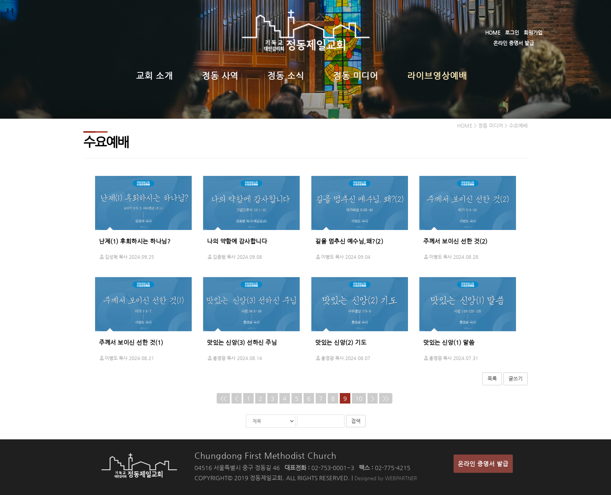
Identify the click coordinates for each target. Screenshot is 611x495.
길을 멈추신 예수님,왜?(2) (349, 241)
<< (223, 398)
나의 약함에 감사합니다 (237, 241)
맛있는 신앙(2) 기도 (340, 342)
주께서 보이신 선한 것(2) (455, 241)
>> (386, 398)
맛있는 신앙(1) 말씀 (448, 342)
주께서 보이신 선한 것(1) (131, 342)
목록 (492, 378)
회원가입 (533, 32)
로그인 (512, 32)
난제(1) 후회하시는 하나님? (134, 241)
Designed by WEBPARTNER (386, 478)
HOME (492, 32)
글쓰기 (516, 378)
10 (358, 398)
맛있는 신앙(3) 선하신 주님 (242, 342)
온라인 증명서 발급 (513, 43)
